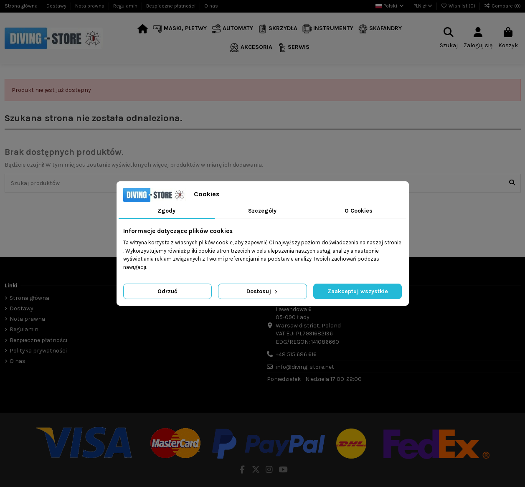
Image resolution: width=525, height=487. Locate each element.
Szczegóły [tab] (262, 210)
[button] (179, 29)
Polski (390, 6)
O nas (211, 6)
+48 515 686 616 (296, 354)
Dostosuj (262, 291)
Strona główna (22, 6)
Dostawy (57, 6)
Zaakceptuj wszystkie (357, 291)
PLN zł (422, 6)
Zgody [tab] (166, 210)
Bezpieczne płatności (171, 6)
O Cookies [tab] (359, 210)
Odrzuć (167, 291)
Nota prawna (90, 6)
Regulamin (126, 6)
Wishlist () (459, 6)
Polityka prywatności (38, 350)
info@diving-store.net (305, 366)
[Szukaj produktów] (512, 183)
